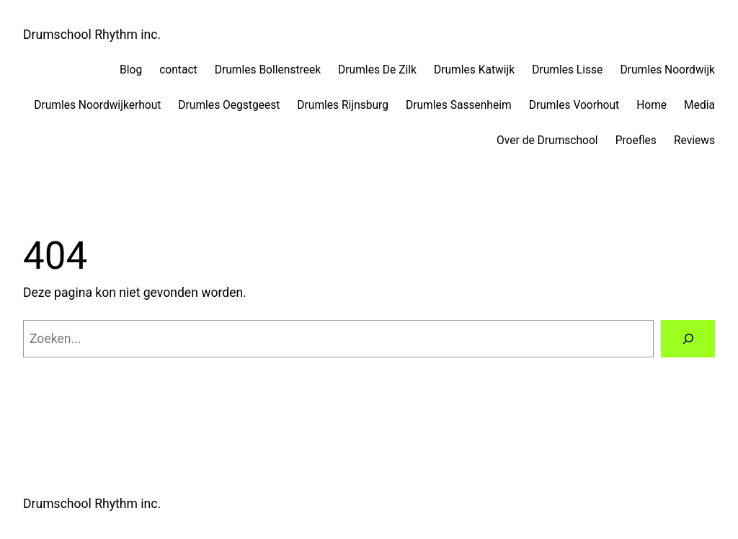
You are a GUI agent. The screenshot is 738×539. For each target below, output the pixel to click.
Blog (131, 69)
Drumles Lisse (567, 69)
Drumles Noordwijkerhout (97, 105)
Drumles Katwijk (474, 69)
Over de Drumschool (547, 140)
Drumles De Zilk (377, 69)
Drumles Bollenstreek (268, 69)
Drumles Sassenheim (459, 105)
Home (651, 105)
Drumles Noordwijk (667, 69)
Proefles (636, 140)
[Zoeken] (688, 338)
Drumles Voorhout (574, 105)
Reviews (694, 140)
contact (178, 69)
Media (699, 105)
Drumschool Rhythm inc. (92, 34)
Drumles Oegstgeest (229, 105)
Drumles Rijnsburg (342, 105)
